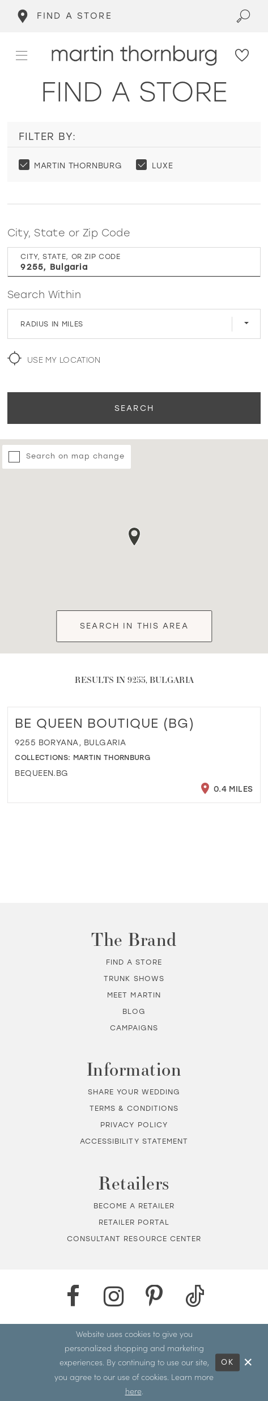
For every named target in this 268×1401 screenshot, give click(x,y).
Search (134, 408)
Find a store (134, 962)
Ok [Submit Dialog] (227, 1362)
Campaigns (134, 1028)
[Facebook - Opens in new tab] (73, 1297)
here (133, 1390)
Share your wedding (134, 1092)
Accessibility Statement (134, 1141)
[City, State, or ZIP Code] (134, 262)
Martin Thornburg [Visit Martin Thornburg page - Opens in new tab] (111, 757)
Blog (134, 1011)
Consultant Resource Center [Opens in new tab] (134, 1238)
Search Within (44, 294)
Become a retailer (134, 1206)
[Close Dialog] (249, 1362)
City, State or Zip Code (69, 233)
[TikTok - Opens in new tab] (195, 1297)
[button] (22, 56)
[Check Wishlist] (242, 56)
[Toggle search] (244, 16)
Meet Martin (134, 995)
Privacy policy (134, 1124)
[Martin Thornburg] (134, 55)
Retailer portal (134, 1222)
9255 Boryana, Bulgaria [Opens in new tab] (70, 742)
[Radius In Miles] (134, 323)
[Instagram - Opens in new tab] (114, 1297)
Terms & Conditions (134, 1108)
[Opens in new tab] (42, 773)
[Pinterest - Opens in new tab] (155, 1297)
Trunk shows (134, 978)
